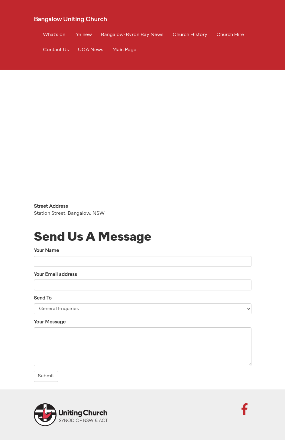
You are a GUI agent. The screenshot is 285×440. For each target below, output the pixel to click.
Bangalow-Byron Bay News (132, 34)
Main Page (124, 50)
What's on (54, 34)
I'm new (83, 34)
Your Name (46, 250)
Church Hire (230, 34)
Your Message (50, 322)
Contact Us (56, 50)
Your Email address (55, 274)
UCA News (90, 50)
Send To (43, 298)
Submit (46, 376)
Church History (190, 34)
